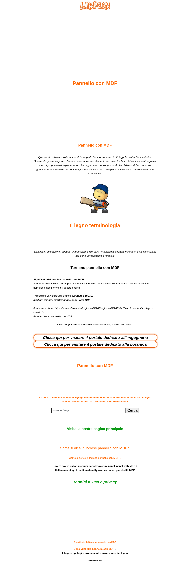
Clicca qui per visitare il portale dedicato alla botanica (95, 344)
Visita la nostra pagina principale (95, 429)
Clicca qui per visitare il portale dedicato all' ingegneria (95, 337)
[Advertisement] (95, 39)
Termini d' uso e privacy (95, 482)
